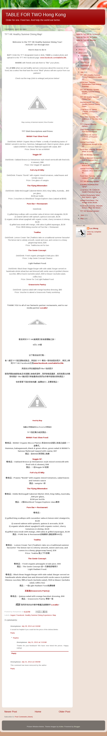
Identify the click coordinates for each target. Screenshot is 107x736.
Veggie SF (37, 155)
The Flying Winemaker (37, 186)
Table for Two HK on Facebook (88, 34)
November (84, 59)
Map (54, 615)
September (84, 66)
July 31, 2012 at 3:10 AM (37, 642)
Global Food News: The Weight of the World (89, 201)
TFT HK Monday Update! (89, 155)
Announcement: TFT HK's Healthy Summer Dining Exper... (90, 104)
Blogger (77, 727)
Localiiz (43, 308)
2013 (81, 50)
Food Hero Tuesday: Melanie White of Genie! (91, 150)
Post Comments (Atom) (24, 717)
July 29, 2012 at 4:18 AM (31, 626)
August (13, 615)
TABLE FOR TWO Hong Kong (36, 14)
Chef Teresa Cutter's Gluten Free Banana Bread (90, 131)
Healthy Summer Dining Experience (38, 615)
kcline (61, 727)
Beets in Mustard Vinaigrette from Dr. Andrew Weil (91, 159)
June (82, 215)
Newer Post (10, 711)
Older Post (64, 711)
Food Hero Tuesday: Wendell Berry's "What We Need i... (91, 207)
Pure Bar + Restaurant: (37, 204)
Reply (12, 633)
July (82, 72)
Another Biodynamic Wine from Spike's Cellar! (90, 196)
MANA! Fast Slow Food (37, 136)
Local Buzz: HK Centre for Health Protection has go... (91, 191)
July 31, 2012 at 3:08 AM (31, 662)
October (83, 62)
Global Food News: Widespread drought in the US (91, 144)
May (82, 218)
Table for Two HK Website (86, 40)
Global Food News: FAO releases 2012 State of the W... (91, 171)
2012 (81, 53)
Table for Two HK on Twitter (86, 37)
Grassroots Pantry (37, 285)
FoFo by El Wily (37, 170)
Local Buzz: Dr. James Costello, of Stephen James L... (88, 112)
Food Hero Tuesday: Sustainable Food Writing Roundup (90, 84)
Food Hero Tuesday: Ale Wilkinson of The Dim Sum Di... (91, 119)
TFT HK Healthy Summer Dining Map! (89, 98)
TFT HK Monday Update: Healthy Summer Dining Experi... (90, 92)
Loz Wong (94, 228)
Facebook (20, 615)
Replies (16, 638)
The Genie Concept (37, 250)
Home (38, 711)
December (84, 56)
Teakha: (37, 232)
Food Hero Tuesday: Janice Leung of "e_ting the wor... (90, 177)
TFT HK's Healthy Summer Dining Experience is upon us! (91, 77)
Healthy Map (37, 420)
